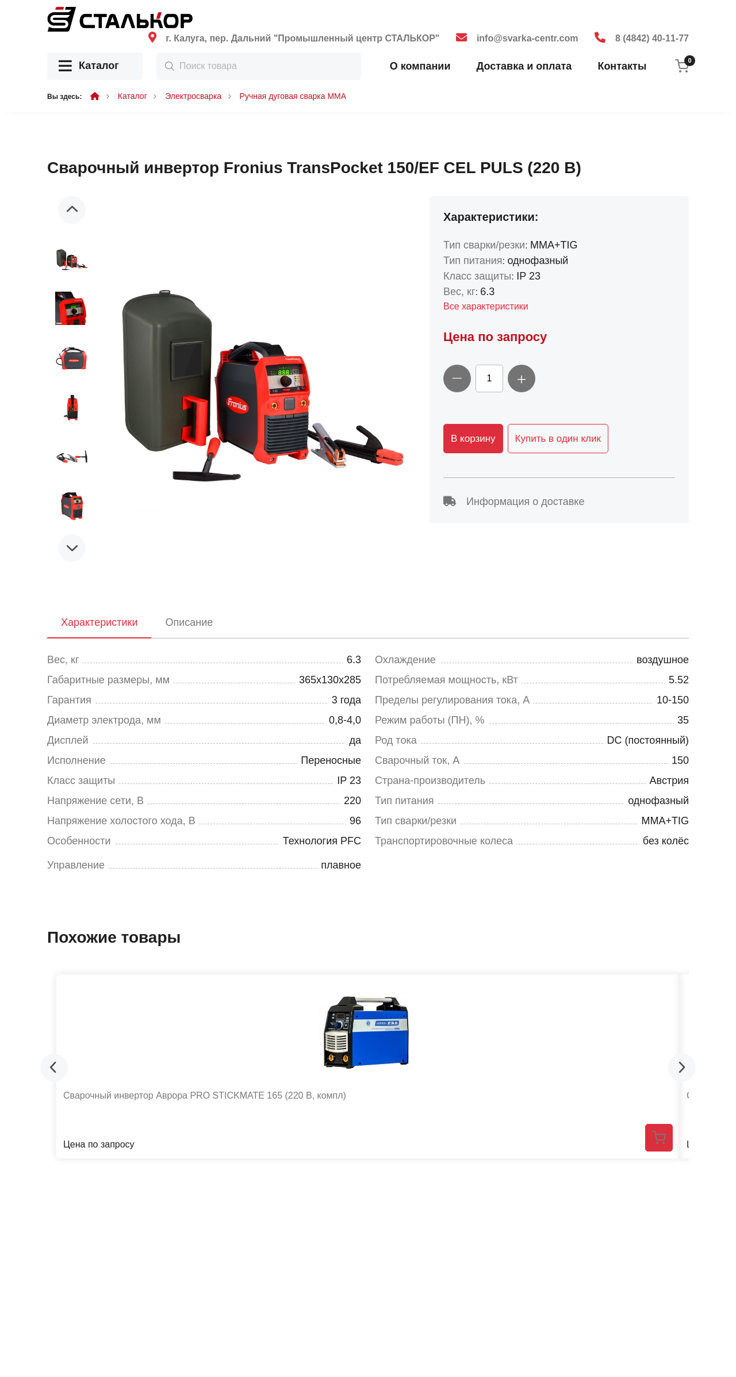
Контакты (621, 66)
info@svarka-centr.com (527, 38)
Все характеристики (485, 306)
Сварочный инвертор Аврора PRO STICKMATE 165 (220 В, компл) (204, 1095)
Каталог (89, 66)
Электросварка (193, 96)
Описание (189, 622)
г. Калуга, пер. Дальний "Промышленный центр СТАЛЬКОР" (302, 38)
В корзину (473, 438)
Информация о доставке (513, 501)
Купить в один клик (558, 438)
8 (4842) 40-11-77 (652, 38)
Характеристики (99, 622)
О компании (420, 66)
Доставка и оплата (524, 66)
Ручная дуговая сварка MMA (293, 96)
